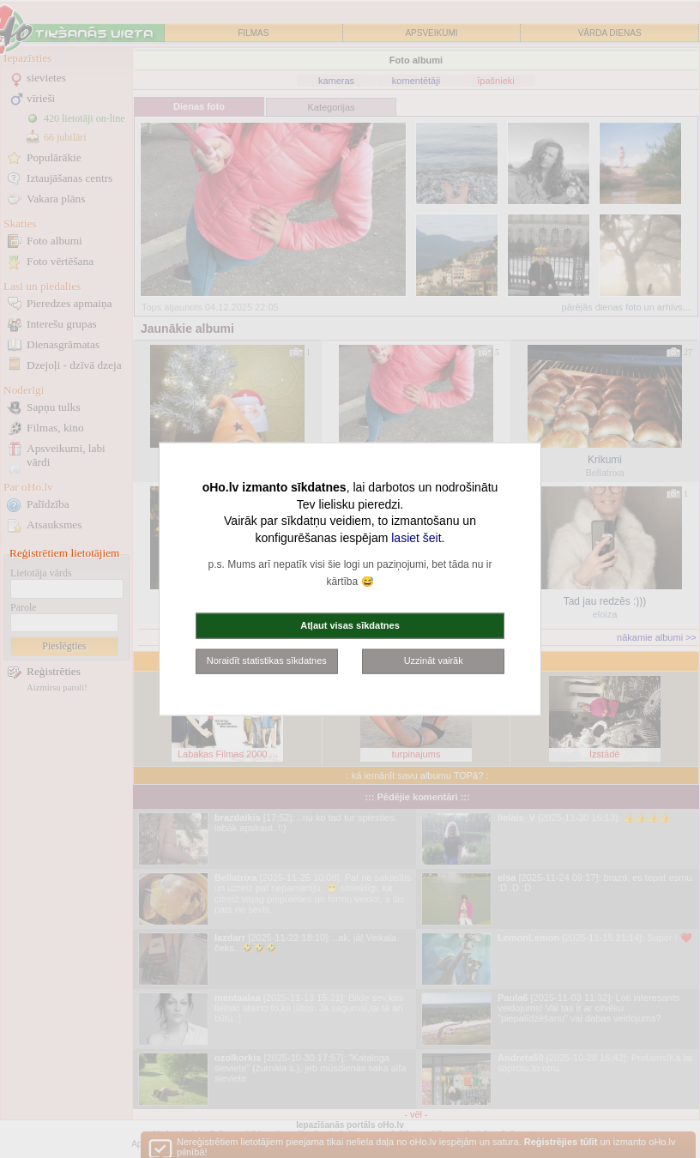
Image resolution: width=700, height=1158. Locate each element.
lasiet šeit (416, 537)
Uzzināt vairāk (433, 660)
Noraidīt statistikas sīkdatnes (267, 660)
